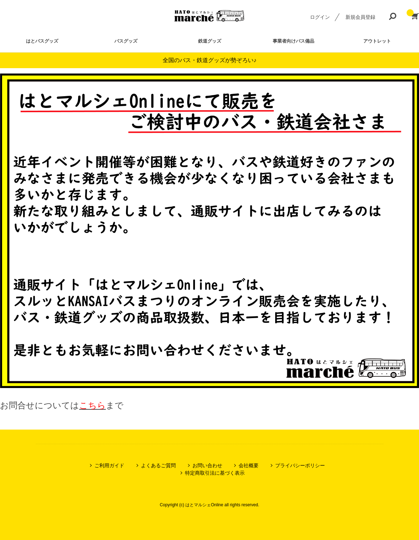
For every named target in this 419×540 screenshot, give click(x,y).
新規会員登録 (360, 17)
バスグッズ (125, 41)
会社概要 (249, 465)
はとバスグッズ (42, 41)
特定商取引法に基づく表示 (215, 473)
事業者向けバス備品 (293, 41)
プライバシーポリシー (300, 465)
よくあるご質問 (158, 465)
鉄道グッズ (209, 41)
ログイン (320, 17)
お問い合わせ (207, 465)
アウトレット (377, 41)
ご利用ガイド (109, 465)
